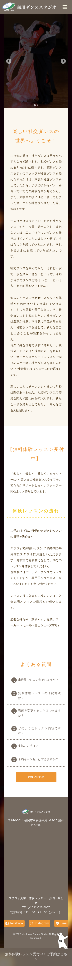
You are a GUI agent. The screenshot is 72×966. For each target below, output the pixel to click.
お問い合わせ (36, 777)
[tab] (35, 105)
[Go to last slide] (8, 61)
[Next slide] (63, 61)
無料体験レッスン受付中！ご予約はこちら (36, 957)
